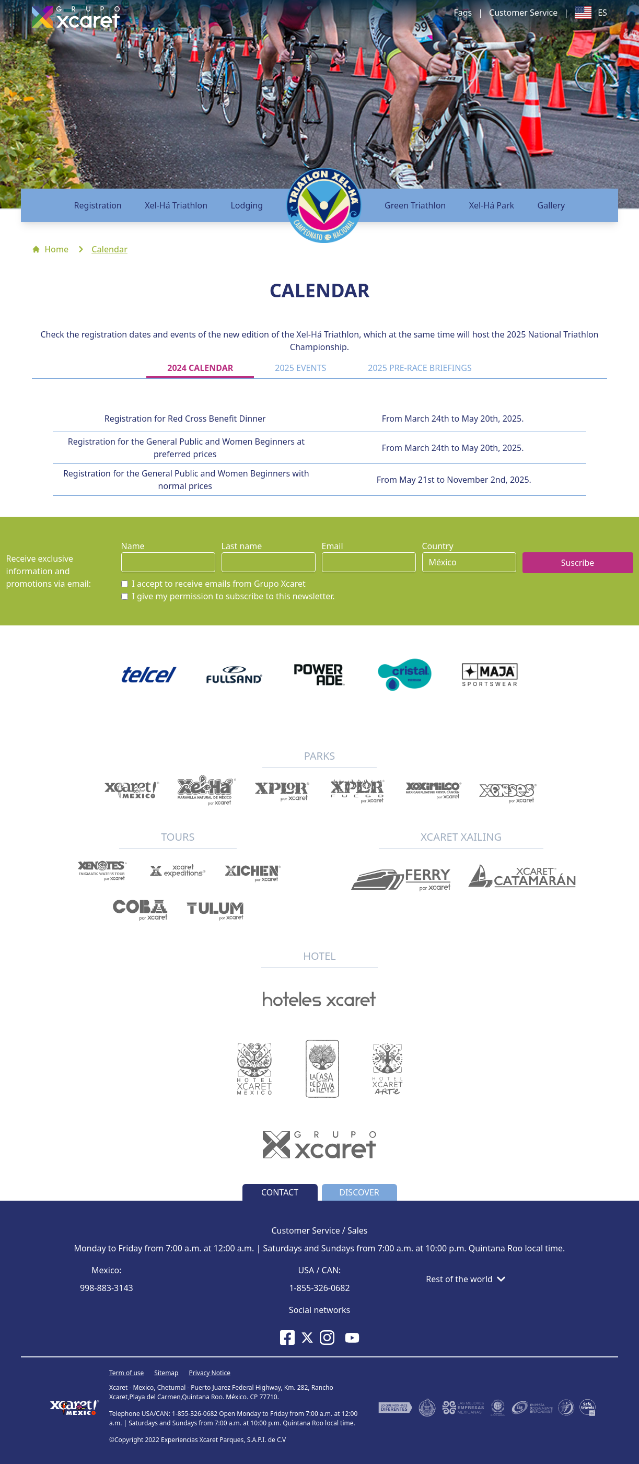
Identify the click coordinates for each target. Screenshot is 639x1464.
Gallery (551, 205)
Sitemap (166, 1372)
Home (50, 249)
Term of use (126, 1372)
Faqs (463, 12)
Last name (242, 546)
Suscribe (578, 562)
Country (438, 546)
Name (133, 546)
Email (332, 546)
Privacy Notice (209, 1372)
